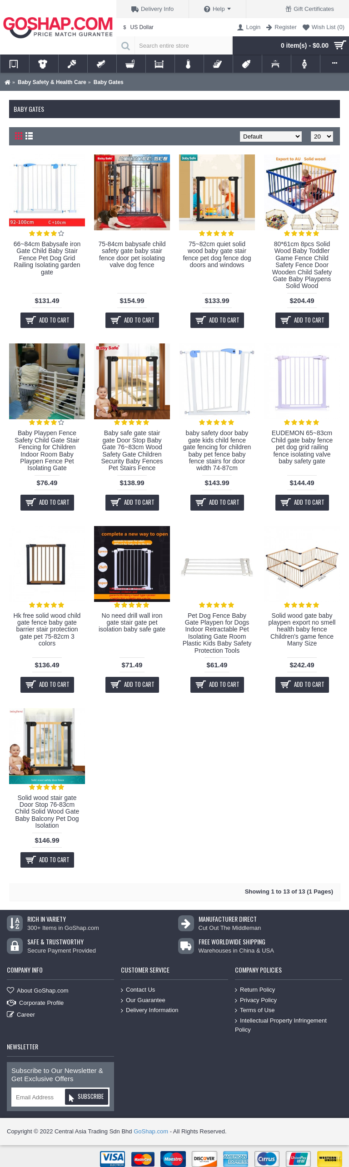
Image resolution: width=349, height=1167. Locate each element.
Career (21, 1015)
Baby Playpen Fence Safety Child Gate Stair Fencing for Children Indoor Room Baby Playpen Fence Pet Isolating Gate (47, 450)
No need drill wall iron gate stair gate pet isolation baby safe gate (132, 622)
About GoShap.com (37, 991)
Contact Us (138, 990)
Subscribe (86, 1098)
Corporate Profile (35, 1003)
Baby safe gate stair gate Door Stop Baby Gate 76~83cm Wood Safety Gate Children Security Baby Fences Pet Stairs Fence (132, 450)
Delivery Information (150, 1010)
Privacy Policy (256, 1000)
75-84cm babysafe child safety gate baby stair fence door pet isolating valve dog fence (132, 254)
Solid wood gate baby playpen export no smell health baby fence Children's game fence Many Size (302, 629)
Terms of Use (255, 1010)
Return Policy (255, 990)
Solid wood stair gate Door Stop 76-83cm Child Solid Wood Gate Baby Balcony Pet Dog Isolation (47, 811)
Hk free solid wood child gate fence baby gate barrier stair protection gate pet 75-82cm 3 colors (47, 629)
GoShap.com (151, 1131)
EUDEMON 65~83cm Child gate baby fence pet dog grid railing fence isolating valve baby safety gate (302, 447)
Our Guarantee (143, 1000)
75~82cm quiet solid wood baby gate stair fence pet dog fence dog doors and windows (217, 254)
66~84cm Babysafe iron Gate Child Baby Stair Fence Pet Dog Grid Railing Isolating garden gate (47, 258)
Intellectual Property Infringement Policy (281, 1025)
